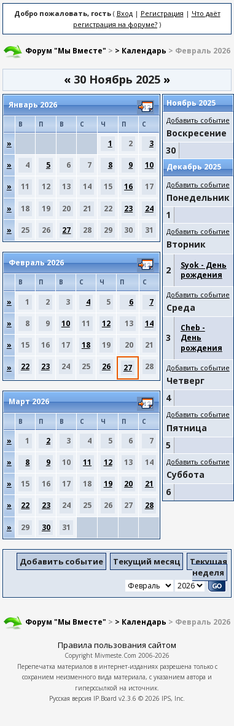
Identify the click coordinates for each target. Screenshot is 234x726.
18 (86, 345)
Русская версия (70, 698)
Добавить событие (198, 120)
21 (149, 483)
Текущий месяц (146, 561)
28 (149, 505)
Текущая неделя (208, 567)
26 (106, 366)
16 (128, 186)
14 (149, 323)
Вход (125, 13)
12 (106, 323)
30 (46, 527)
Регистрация (162, 13)
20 (128, 483)
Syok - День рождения (204, 270)
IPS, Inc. (173, 698)
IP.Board (105, 698)
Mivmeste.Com (115, 655)
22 (25, 366)
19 (108, 483)
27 (66, 230)
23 (128, 208)
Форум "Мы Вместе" (65, 50)
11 (87, 462)
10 (149, 165)
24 (149, 208)
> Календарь (140, 50)
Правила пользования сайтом (117, 644)
